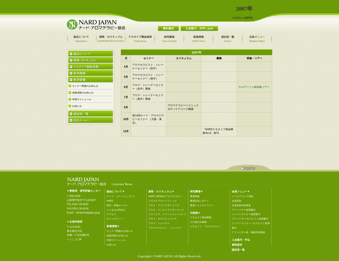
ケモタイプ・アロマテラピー (205, 226)
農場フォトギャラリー (202, 205)
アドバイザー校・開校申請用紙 (248, 232)
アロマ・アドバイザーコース (163, 205)
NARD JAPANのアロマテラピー (165, 196)
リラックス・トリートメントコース (167, 214)
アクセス (111, 214)
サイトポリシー (115, 218)
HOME (236, 17)
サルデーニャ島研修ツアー (253, 87)
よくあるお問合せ (116, 210)
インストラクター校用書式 (246, 214)
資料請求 (237, 244)
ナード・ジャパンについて (121, 196)
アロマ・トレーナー (159, 223)
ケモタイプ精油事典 (200, 217)
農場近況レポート (199, 200)
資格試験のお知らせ (117, 235)
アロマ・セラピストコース (162, 218)
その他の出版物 (198, 222)
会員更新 (236, 200)
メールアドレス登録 (242, 196)
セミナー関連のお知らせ (120, 231)
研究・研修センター (117, 205)
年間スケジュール (116, 240)
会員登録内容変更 (241, 205)
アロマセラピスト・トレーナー (165, 227)
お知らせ (111, 244)
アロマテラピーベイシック (162, 200)
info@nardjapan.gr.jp (88, 212)
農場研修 (195, 196)
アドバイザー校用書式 (244, 210)
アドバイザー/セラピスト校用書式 (250, 218)
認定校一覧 (238, 249)
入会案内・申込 (241, 239)
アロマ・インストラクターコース (166, 210)
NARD (110, 200)
